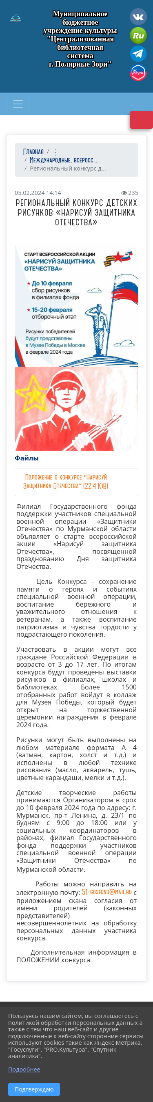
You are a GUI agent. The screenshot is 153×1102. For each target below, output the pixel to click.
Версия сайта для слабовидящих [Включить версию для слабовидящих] (141, 120)
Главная (32, 152)
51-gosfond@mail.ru (107, 892)
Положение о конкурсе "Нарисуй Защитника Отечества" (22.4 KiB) (65, 482)
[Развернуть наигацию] (18, 104)
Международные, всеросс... (63, 160)
